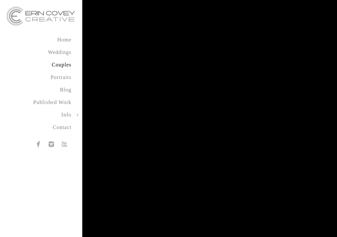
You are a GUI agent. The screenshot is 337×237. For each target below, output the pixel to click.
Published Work (52, 102)
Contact (62, 127)
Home (64, 39)
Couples (61, 64)
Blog (65, 89)
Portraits (61, 77)
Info (66, 115)
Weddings (59, 52)
